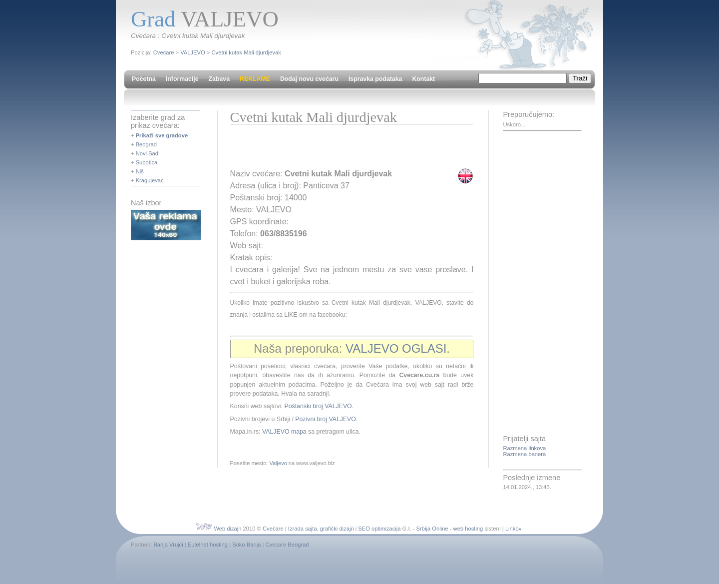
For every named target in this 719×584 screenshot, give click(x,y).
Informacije (182, 78)
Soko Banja (246, 545)
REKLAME (255, 78)
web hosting (468, 529)
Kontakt (423, 78)
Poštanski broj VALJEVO (318, 406)
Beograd (146, 144)
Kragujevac (150, 180)
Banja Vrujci (168, 545)
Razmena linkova (524, 448)
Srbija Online (432, 529)
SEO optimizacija (379, 529)
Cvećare (163, 52)
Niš (140, 171)
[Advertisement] (347, 150)
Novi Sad (147, 153)
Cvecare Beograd (287, 545)
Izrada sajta (302, 529)
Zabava (219, 78)
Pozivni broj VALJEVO (325, 419)
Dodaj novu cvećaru (309, 78)
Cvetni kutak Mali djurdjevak (246, 52)
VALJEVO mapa (284, 431)
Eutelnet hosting (208, 545)
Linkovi (514, 529)
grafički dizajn (337, 529)
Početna (144, 78)
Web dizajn (227, 529)
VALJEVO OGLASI (396, 348)
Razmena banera (524, 454)
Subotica (147, 162)
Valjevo (278, 463)
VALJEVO (192, 52)
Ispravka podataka (375, 78)
